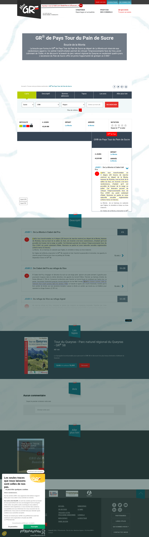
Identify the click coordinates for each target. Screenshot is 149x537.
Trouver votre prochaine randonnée (37, 86)
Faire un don (101, 2)
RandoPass (82, 506)
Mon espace (62, 518)
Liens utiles (121, 521)
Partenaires (120, 516)
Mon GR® (29, 9)
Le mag (80, 509)
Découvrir (84, 365)
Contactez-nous (121, 532)
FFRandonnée (61, 530)
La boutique (112, 2)
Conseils (81, 515)
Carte (27, 94)
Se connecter (125, 2)
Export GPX (23, 199)
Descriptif (46, 94)
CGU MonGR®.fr (89, 530)
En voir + (117, 255)
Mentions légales (79, 530)
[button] (4, 533)
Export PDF (23, 203)
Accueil (23, 86)
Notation (115, 122)
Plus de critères (72, 110)
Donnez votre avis (43, 410)
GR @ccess (62, 509)
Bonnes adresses (65, 95)
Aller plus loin (122, 94)
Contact (50, 532)
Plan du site (69, 530)
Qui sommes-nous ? (121, 527)
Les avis (103, 94)
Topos (84, 94)
